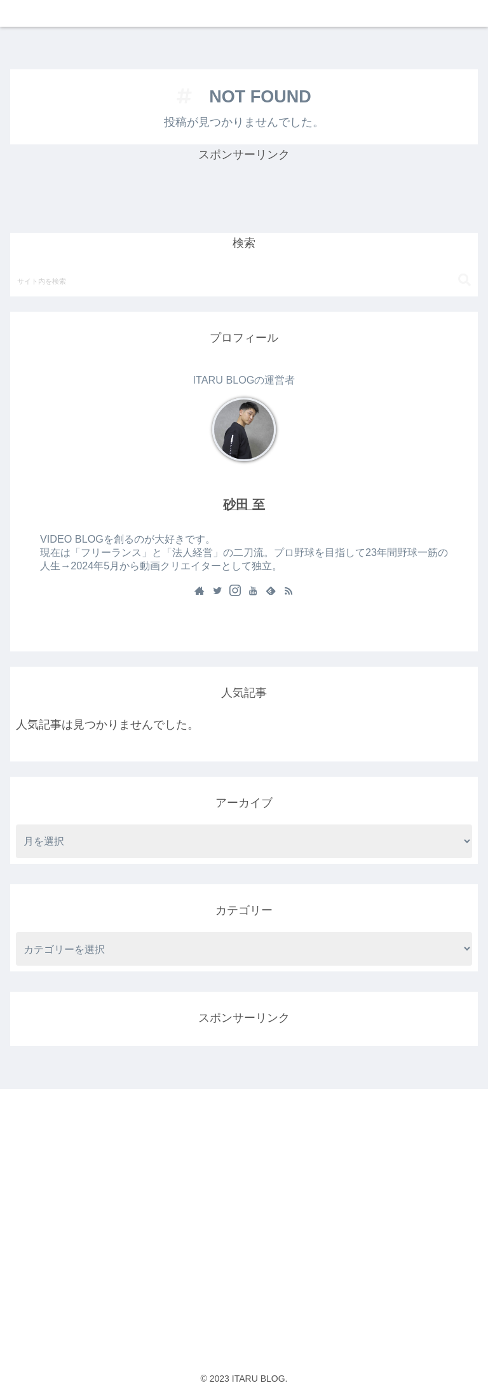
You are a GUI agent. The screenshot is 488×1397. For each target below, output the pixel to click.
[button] (464, 280)
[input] (244, 280)
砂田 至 (244, 504)
